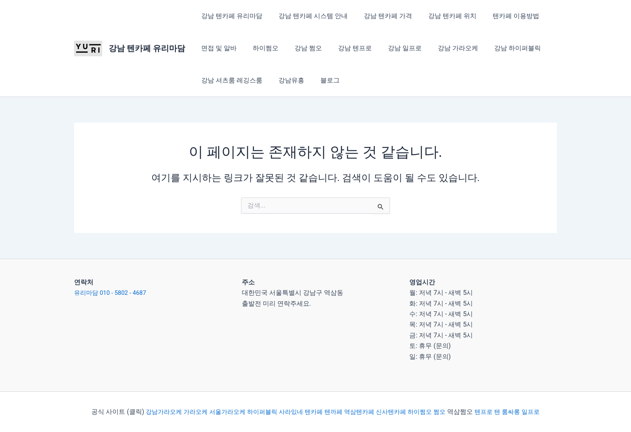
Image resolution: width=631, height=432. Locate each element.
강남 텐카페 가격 (380, 16)
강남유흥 (286, 80)
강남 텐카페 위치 (441, 16)
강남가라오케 (153, 412)
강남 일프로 (390, 48)
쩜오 (446, 412)
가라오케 (187, 412)
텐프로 (491, 412)
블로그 (322, 80)
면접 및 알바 (217, 48)
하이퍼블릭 (257, 412)
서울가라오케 (221, 412)
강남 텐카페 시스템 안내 (308, 16)
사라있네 (289, 412)
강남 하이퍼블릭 (496, 48)
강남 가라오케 (440, 48)
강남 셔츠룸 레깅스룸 (230, 80)
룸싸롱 (520, 412)
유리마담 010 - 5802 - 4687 (112, 292)
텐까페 (334, 412)
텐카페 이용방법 (501, 16)
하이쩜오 (261, 48)
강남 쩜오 (300, 48)
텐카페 (313, 412)
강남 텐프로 (344, 48)
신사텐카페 (395, 412)
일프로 (541, 412)
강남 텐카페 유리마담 (147, 48)
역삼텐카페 (361, 412)
